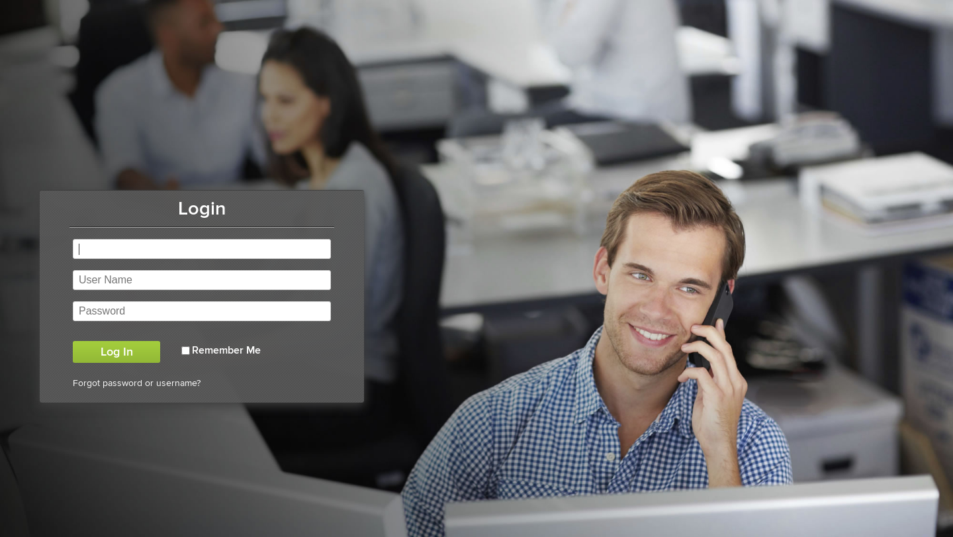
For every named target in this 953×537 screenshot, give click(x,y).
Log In (117, 352)
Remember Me (226, 350)
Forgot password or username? (137, 383)
